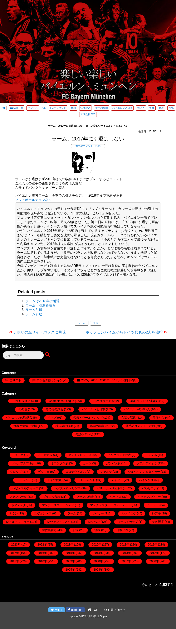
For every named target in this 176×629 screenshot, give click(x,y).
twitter (56, 609)
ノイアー (117, 480)
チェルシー (23, 480)
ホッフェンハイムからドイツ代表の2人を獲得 (124, 332)
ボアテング (18, 505)
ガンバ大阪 (113, 463)
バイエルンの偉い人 (137, 409)
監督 (151, 107)
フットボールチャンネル (33, 200)
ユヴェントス (43, 513)
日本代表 (122, 530)
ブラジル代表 (51, 496)
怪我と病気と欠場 (25, 426)
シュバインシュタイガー (144, 471)
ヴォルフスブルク (23, 463)
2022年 (42, 544)
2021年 (68, 544)
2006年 (154, 561)
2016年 (42, 552)
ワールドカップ (127, 521)
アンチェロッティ (80, 455)
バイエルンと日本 (122, 107)
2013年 (126, 552)
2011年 (14, 561)
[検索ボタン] (48, 354)
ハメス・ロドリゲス (67, 488)
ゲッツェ (43, 471)
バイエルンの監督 (17, 417)
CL (43, 107)
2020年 (96, 544)
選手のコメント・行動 (88, 146)
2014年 (98, 552)
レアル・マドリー (17, 521)
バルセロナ (149, 488)
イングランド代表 (119, 455)
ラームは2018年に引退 (42, 301)
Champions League (61, 401)
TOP (93, 609)
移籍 (73, 107)
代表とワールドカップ (88, 417)
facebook (75, 609)
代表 (161, 107)
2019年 (124, 544)
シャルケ (106, 471)
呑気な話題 (128, 417)
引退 (95, 323)
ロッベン (94, 521)
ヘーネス (115, 496)
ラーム (81, 323)
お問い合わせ (114, 609)
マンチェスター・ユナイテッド (110, 505)
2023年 (15, 544)
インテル (151, 455)
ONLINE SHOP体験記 (144, 401)
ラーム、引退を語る (40, 305)
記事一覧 (16, 107)
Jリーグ (18, 455)
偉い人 (141, 107)
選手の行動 (101, 107)
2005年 (70, 569)
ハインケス (146, 480)
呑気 (171, 107)
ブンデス (33, 107)
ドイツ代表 (54, 480)
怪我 (97, 530)
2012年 (154, 552)
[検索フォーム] (23, 355)
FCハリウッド (58, 107)
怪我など (85, 107)
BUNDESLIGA (20, 401)
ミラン (13, 513)
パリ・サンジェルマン (111, 488)
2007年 (126, 561)
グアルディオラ (147, 463)
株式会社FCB (88, 114)
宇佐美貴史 (49, 530)
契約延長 (158, 521)
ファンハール (18, 496)
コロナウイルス (75, 471)
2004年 (98, 569)
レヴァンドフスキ (58, 521)
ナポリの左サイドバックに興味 (39, 332)
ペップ (52, 417)
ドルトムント (86, 480)
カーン (87, 463)
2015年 (70, 552)
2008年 (98, 561)
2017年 (14, 552)
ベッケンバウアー (149, 496)
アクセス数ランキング (51, 380)
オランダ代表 (59, 463)
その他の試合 (54, 409)
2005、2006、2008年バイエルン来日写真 (108, 380)
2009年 (70, 561)
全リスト (15, 380)
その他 (22, 409)
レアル (156, 513)
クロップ (16, 471)
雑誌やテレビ (84, 434)
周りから (158, 417)
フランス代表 (85, 496)
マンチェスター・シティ (58, 505)
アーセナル (45, 455)
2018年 (152, 544)
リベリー (98, 513)
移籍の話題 (97, 426)
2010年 (42, 561)
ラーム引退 (33, 310)
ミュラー (153, 505)
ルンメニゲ (129, 513)
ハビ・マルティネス (25, 488)
